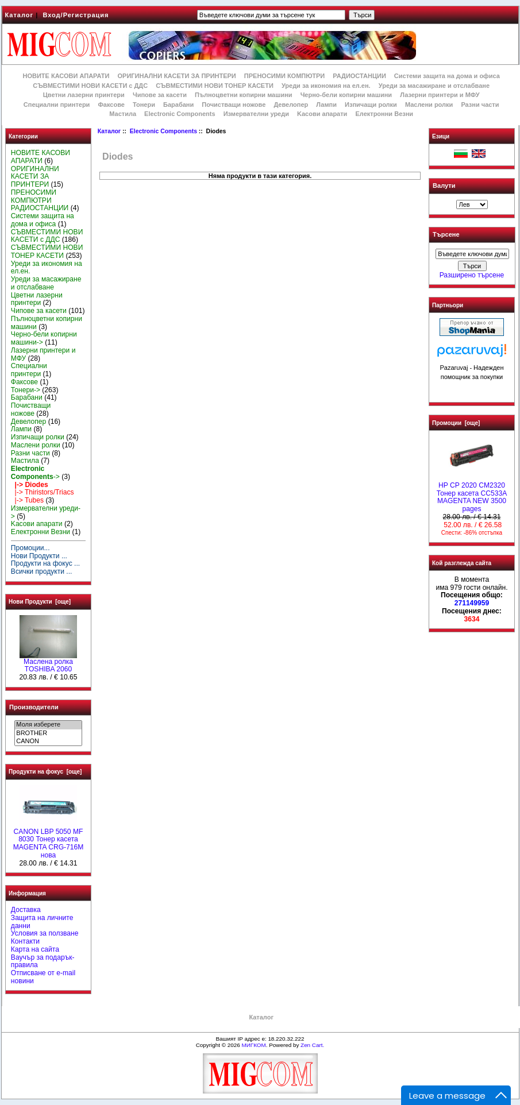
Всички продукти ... (41, 571)
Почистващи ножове (233, 104)
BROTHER (48, 733)
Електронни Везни (384, 113)
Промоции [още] (456, 423)
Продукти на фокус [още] (45, 771)
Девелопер (291, 104)
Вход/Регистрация (76, 14)
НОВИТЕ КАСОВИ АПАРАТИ (65, 75)
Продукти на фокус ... (45, 563)
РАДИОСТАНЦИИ (359, 75)
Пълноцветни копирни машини (243, 94)
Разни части (480, 104)
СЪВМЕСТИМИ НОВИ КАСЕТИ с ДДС (90, 85)
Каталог (19, 14)
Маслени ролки (429, 104)
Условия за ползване (45, 933)
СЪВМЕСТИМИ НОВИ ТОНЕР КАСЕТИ (215, 85)
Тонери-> (25, 390)
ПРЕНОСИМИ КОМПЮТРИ (284, 75)
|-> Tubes (27, 500)
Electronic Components (163, 131)
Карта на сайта (35, 949)
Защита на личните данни (42, 922)
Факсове (111, 104)
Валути (444, 185)
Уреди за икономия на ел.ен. (326, 85)
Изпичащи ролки (371, 104)
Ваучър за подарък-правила (43, 961)
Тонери (144, 104)
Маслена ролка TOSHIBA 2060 (48, 663)
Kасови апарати (322, 113)
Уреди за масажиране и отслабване (434, 85)
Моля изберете (48, 725)
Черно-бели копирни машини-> (44, 338)
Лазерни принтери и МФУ (439, 94)
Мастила (122, 113)
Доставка (26, 910)
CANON (48, 741)
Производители (34, 707)
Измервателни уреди (256, 113)
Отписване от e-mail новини (43, 977)
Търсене (446, 234)
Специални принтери (57, 104)
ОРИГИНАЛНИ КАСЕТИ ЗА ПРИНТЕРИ (177, 75)
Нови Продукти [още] (40, 601)
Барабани (178, 104)
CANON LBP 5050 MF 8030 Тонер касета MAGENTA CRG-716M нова (48, 840)
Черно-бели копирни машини (346, 94)
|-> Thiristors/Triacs (42, 492)
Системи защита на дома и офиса (447, 75)
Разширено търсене (472, 275)
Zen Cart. (312, 1045)
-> (35, 473)
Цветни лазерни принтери (84, 94)
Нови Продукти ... (39, 556)
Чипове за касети (160, 94)
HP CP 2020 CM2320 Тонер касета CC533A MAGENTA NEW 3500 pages (472, 494)
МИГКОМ (253, 1045)
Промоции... (30, 548)
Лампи (326, 104)
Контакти (25, 941)
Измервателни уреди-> (45, 512)
